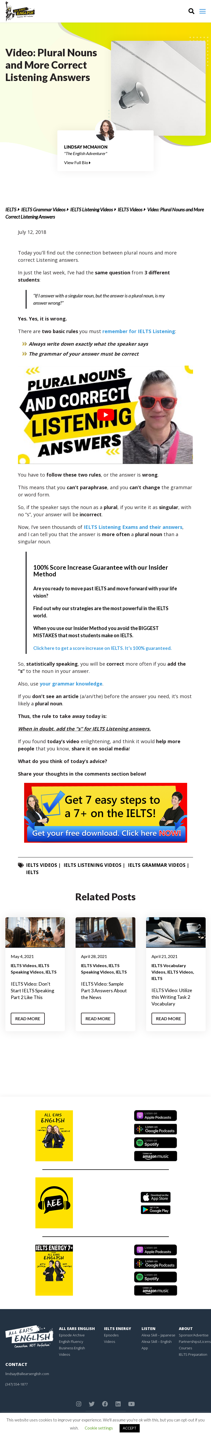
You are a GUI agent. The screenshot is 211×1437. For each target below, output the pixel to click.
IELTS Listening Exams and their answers (133, 527)
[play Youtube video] (105, 415)
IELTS (10, 209)
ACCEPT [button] (129, 1428)
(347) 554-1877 (16, 1384)
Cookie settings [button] (99, 1427)
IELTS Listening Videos (91, 209)
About (186, 1328)
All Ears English (77, 1328)
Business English (72, 1348)
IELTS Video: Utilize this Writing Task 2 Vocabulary (171, 997)
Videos (64, 1354)
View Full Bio (77, 162)
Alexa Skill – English (157, 1341)
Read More (27, 1018)
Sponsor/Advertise (194, 1335)
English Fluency (71, 1341)
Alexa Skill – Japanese (158, 1335)
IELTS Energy (117, 1328)
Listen (149, 1328)
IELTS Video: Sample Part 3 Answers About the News (104, 990)
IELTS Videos (130, 209)
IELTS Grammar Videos (43, 209)
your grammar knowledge (71, 683)
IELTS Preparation (193, 1354)
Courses (185, 1348)
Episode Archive (72, 1335)
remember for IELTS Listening (138, 331)
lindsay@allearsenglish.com (27, 1373)
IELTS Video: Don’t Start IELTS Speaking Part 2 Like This (32, 990)
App (145, 1348)
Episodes (111, 1335)
